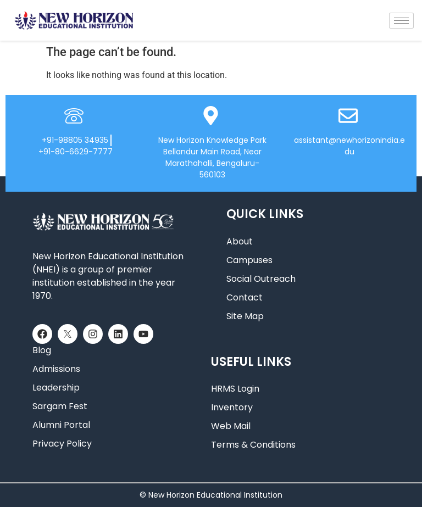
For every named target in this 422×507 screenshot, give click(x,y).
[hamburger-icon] (401, 21)
